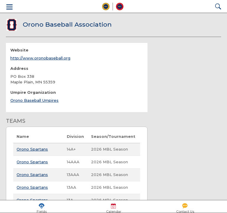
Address (19, 68)
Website (19, 50)
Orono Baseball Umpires (34, 100)
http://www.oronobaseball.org (40, 58)
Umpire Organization (33, 92)
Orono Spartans (32, 149)
